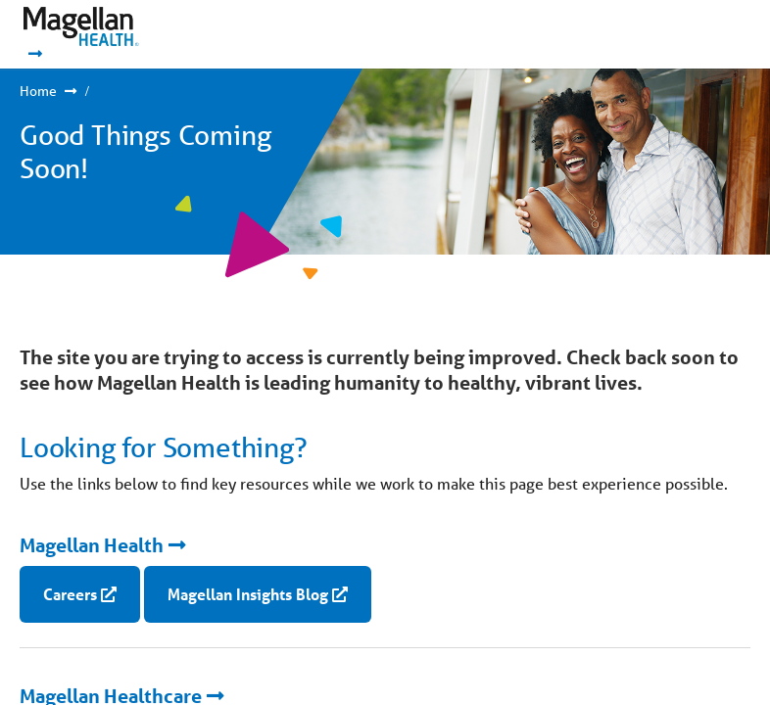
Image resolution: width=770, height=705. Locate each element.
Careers (70, 594)
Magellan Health (92, 545)
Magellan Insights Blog (248, 594)
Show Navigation (692, 34)
